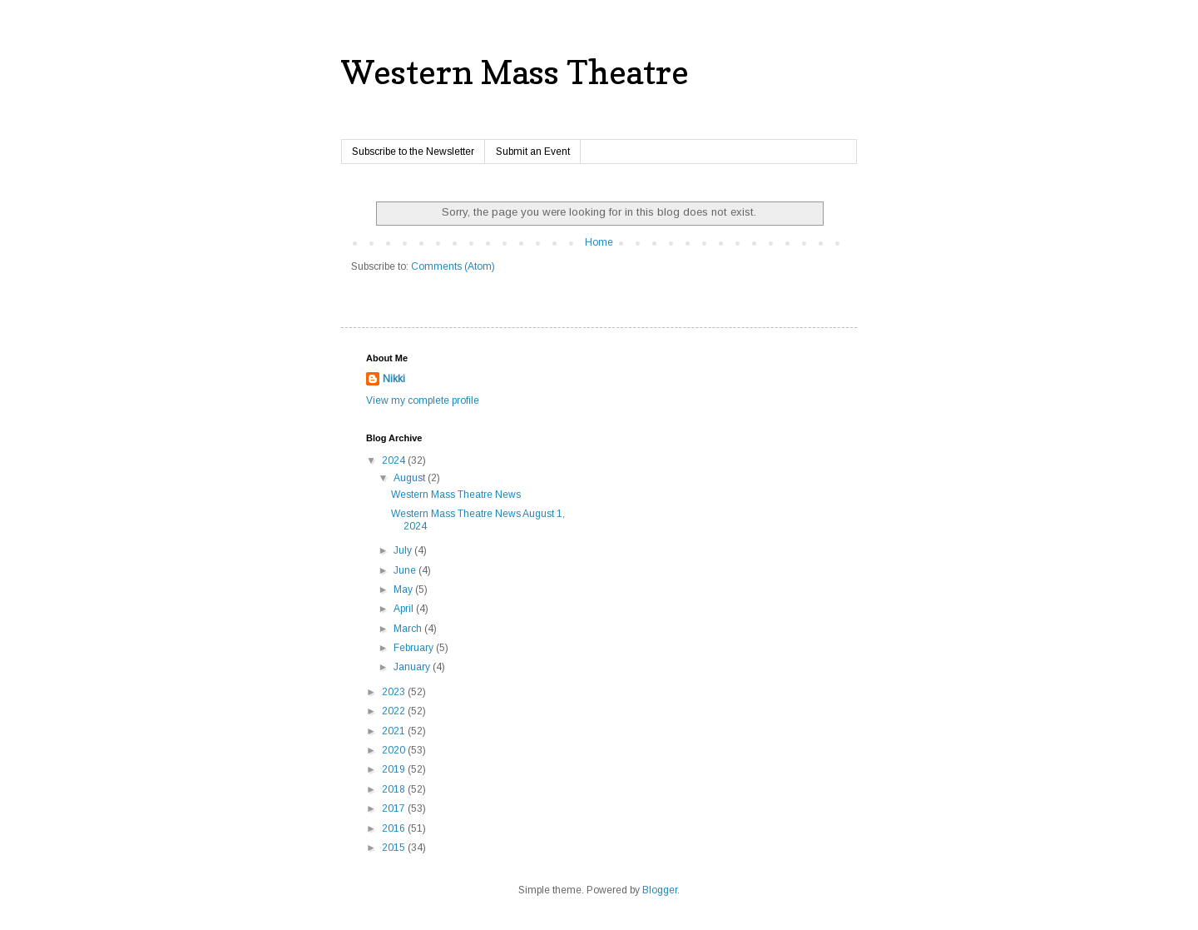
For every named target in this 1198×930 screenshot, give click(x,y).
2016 (395, 828)
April (405, 608)
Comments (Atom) (453, 266)
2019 (395, 769)
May (404, 589)
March (409, 628)
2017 (395, 808)
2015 (395, 847)
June (406, 570)
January (413, 667)
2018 (395, 789)
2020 (395, 750)
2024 (395, 460)
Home (599, 242)
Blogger (659, 890)
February (415, 648)
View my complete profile (422, 400)
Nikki (394, 379)
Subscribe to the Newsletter (413, 151)
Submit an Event (533, 151)
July (404, 550)
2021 (395, 731)
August (411, 478)
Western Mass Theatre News (456, 494)
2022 (395, 711)
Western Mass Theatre (515, 72)
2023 (395, 692)
